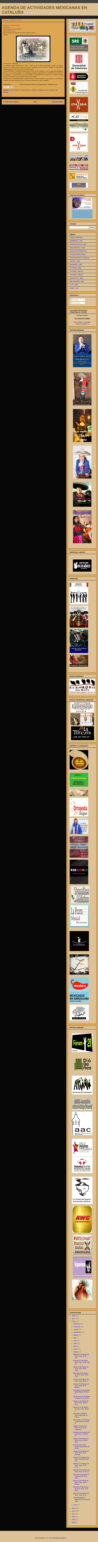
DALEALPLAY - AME (76, 278)
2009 (73, 1519)
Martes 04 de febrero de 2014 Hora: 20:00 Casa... (80, 1368)
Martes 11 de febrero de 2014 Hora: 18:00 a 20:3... (80, 1402)
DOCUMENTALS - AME (77, 248)
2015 (73, 1318)
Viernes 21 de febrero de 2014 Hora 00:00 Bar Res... (81, 1459)
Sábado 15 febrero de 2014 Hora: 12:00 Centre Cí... (80, 1427)
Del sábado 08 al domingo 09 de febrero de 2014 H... (81, 1392)
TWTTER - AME (75, 261)
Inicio (35, 102)
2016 (73, 1316)
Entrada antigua (57, 102)
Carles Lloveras (14, 90)
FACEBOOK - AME (76, 264)
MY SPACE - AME (75, 268)
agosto (76, 1335)
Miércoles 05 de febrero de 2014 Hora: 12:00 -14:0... (80, 1374)
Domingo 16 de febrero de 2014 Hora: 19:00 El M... (81, 1434)
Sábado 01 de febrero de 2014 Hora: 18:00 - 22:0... (81, 1356)
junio (75, 1340)
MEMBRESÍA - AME (76, 241)
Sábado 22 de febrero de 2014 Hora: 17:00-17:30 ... (81, 1465)
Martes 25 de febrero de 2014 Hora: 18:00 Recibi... (80, 1482)
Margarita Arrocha (43, 90)
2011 (73, 1514)
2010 (73, 1517)
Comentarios (76, 303)
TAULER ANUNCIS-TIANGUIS (79, 258)
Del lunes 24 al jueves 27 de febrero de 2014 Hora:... (81, 1476)
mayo (75, 1343)
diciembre (77, 1324)
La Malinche (33, 90)
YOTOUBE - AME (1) (76, 271)
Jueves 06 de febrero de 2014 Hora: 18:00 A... (81, 1380)
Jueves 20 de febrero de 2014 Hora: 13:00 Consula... (81, 1452)
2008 (73, 1522)
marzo (76, 1349)
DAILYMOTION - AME (77, 281)
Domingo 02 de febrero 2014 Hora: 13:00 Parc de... (81, 1362)
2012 (73, 1511)
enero (76, 1505)
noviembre (77, 1326)
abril (75, 1346)
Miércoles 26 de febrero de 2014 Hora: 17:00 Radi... (81, 1488)
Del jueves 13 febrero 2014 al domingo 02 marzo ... (80, 1415)
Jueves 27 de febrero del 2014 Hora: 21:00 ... (81, 1494)
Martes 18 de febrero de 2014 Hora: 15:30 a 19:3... (80, 1440)
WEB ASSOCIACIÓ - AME (78, 244)
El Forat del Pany (24, 90)
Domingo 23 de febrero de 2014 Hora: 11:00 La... (81, 1470)
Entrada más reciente (10, 102)
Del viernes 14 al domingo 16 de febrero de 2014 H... (81, 1421)
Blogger (63, 1538)
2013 (73, 1508)
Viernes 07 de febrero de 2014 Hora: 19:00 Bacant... (81, 1385)
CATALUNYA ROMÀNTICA (78, 251)
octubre (76, 1329)
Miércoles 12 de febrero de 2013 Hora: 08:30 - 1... (81, 1409)
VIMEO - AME (74, 288)
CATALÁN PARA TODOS (78, 254)
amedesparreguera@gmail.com (82, 323)
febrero (76, 1352)
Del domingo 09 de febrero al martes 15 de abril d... (81, 1397)
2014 (73, 1321)
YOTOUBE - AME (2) (76, 275)
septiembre (77, 1332)
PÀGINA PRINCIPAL (76, 237)
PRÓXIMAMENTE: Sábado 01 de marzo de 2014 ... (81, 1499)
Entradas (74, 300)
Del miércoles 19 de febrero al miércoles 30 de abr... (81, 1446)
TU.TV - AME (74, 285)
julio (75, 1338)
